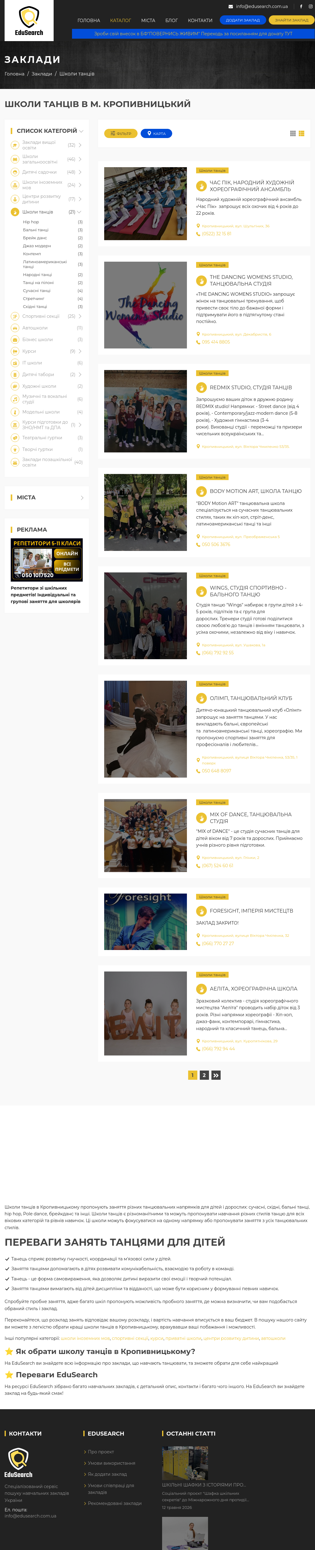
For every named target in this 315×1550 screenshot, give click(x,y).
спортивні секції (130, 1338)
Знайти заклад (292, 20)
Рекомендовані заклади (115, 1503)
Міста (148, 20)
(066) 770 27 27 (215, 943)
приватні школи (183, 1338)
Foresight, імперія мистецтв (251, 911)
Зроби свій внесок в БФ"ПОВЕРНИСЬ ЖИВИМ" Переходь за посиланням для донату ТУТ (193, 34)
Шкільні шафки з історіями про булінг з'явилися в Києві (254, 1451)
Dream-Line (297, 1541)
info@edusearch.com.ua (30, 1516)
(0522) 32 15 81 (213, 234)
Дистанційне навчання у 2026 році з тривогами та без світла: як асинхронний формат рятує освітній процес (260, 1490)
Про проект (101, 1452)
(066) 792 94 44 (215, 1049)
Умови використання (111, 1463)
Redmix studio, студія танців (251, 387)
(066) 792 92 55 (215, 653)
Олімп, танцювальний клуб (251, 698)
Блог (171, 20)
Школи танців (212, 170)
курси (157, 1338)
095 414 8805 (213, 342)
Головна (89, 20)
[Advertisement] (157, 1148)
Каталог (120, 20)
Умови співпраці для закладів (111, 1489)
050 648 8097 (213, 771)
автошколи (273, 1338)
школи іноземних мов (85, 1338)
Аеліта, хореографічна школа (254, 989)
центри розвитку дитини (231, 1338)
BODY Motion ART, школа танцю (256, 491)
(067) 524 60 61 (214, 865)
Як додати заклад (107, 1474)
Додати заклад (243, 20)
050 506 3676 (213, 544)
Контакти (200, 20)
